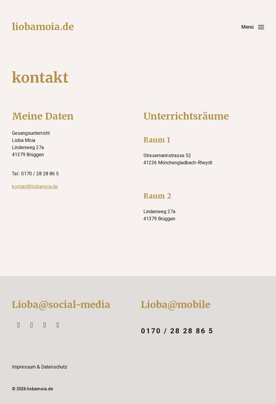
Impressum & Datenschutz (39, 367)
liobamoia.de (43, 27)
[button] (253, 26)
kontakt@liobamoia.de (35, 186)
